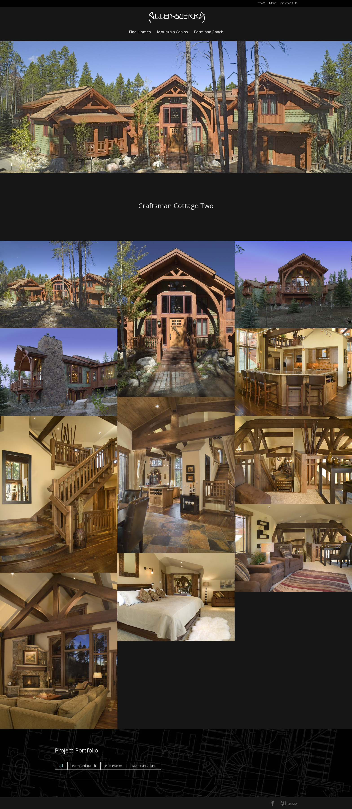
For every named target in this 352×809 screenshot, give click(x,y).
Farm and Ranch (208, 32)
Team (261, 3)
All (61, 765)
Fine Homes (140, 32)
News (272, 3)
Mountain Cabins (172, 32)
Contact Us (288, 3)
